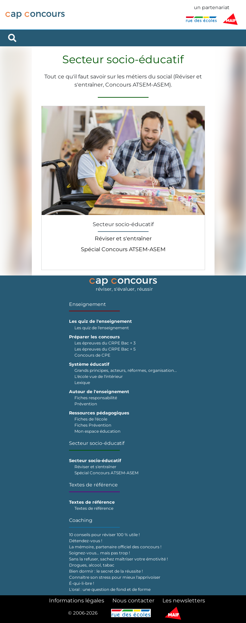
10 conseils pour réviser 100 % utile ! (104, 534)
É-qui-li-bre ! (81, 583)
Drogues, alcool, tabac (91, 565)
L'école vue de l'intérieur (98, 376)
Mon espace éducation (97, 431)
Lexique (82, 382)
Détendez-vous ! (85, 540)
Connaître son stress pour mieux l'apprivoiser (114, 577)
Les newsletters (183, 600)
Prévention (85, 403)
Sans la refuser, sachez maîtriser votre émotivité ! (118, 558)
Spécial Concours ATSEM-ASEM (123, 249)
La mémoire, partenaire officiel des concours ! (115, 546)
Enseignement (87, 304)
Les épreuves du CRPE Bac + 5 (105, 349)
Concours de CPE (92, 355)
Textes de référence (93, 485)
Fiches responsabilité (95, 397)
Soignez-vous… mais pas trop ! (99, 552)
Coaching (80, 520)
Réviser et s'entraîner (123, 238)
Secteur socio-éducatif (97, 443)
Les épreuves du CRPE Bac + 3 (105, 342)
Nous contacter (133, 600)
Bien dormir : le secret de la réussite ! (106, 571)
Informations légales (76, 600)
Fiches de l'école (90, 419)
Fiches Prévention (92, 425)
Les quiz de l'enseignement (101, 327)
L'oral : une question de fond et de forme (110, 589)
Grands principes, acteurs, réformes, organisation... (125, 370)
